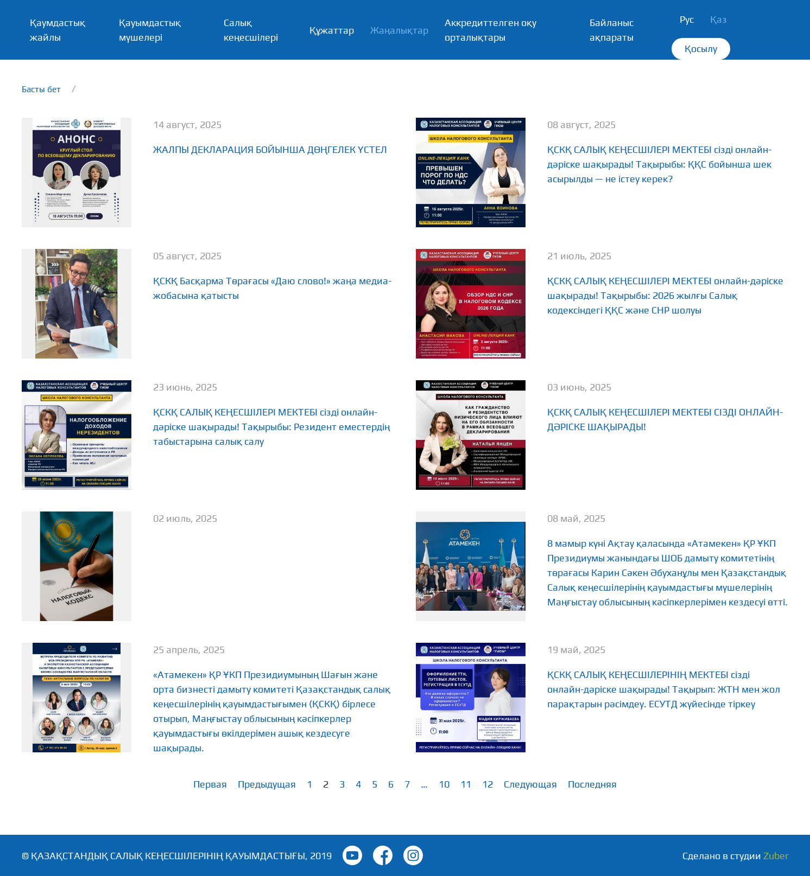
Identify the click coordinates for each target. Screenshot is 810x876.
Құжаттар (331, 30)
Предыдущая (267, 784)
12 (487, 784)
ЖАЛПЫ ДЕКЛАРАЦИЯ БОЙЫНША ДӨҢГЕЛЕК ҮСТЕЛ (270, 149)
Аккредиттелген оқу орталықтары (490, 30)
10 (444, 784)
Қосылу (701, 48)
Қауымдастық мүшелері (150, 30)
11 (465, 784)
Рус (687, 19)
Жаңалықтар (399, 30)
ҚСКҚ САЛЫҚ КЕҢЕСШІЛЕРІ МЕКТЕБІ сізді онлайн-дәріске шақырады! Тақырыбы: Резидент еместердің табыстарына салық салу (271, 426)
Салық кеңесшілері (251, 30)
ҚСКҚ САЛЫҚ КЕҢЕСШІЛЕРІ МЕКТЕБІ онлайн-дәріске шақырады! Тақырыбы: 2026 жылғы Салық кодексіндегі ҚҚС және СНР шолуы (665, 295)
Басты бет (41, 89)
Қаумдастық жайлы (57, 30)
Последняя (592, 784)
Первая (210, 784)
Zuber (775, 855)
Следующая (530, 784)
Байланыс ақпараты (612, 30)
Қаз (718, 19)
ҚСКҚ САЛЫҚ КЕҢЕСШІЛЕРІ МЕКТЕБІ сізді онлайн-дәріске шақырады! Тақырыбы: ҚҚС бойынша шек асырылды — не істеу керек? (659, 164)
